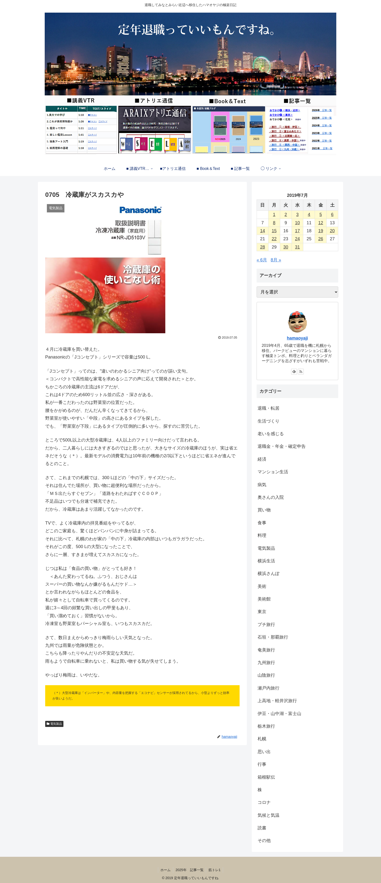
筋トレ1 (215, 870)
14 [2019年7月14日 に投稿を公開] (262, 230)
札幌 (262, 738)
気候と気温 (268, 815)
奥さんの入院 (271, 497)
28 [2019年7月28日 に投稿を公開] (262, 247)
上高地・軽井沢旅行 (277, 700)
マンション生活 (273, 471)
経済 (262, 459)
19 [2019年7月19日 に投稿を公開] (320, 230)
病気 (262, 484)
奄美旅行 (266, 650)
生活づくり (268, 421)
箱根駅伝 (266, 777)
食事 (262, 522)
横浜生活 (266, 560)
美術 (262, 586)
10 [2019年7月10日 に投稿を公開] (297, 222)
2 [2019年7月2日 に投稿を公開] (286, 214)
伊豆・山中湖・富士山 (279, 713)
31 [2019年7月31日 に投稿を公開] (297, 247)
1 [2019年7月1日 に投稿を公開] (274, 214)
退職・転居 (268, 408)
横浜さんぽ (268, 573)
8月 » (276, 260)
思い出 (264, 751)
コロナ (264, 802)
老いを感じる (271, 433)
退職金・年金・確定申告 (282, 446)
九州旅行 (266, 662)
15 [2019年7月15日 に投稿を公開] (274, 230)
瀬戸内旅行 (268, 688)
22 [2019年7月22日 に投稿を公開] (274, 238)
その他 (264, 840)
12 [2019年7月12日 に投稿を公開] (320, 222)
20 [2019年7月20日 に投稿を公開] (332, 230)
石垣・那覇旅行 (273, 637)
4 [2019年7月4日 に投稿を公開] (309, 214)
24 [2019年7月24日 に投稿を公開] (297, 238)
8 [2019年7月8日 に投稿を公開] (274, 222)
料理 (262, 535)
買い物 (264, 510)
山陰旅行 (266, 675)
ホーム (165, 870)
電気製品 (56, 723)
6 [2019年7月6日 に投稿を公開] (332, 214)
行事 (262, 764)
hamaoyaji (297, 338)
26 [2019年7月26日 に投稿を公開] (320, 238)
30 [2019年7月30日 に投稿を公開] (285, 247)
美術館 (264, 599)
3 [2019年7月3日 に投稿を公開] (297, 214)
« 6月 (262, 260)
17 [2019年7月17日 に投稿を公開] (297, 230)
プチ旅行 (266, 624)
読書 (262, 827)
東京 (262, 611)
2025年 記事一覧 (190, 870)
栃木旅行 (266, 726)
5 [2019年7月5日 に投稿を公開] (321, 214)
